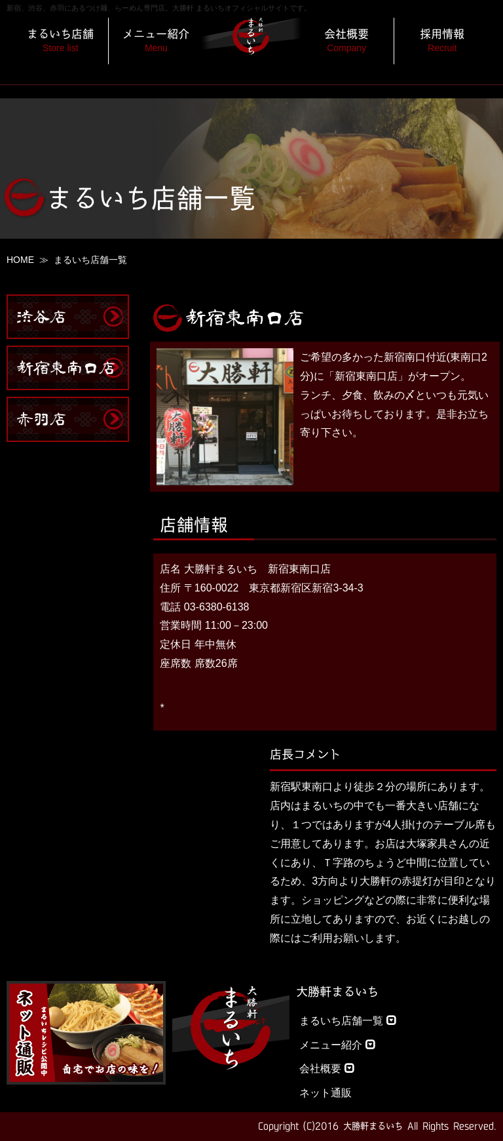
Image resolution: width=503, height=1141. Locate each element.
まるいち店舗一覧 (347, 1020)
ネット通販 (325, 1092)
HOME (20, 259)
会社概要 (326, 1068)
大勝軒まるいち (337, 991)
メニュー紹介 (337, 1045)
